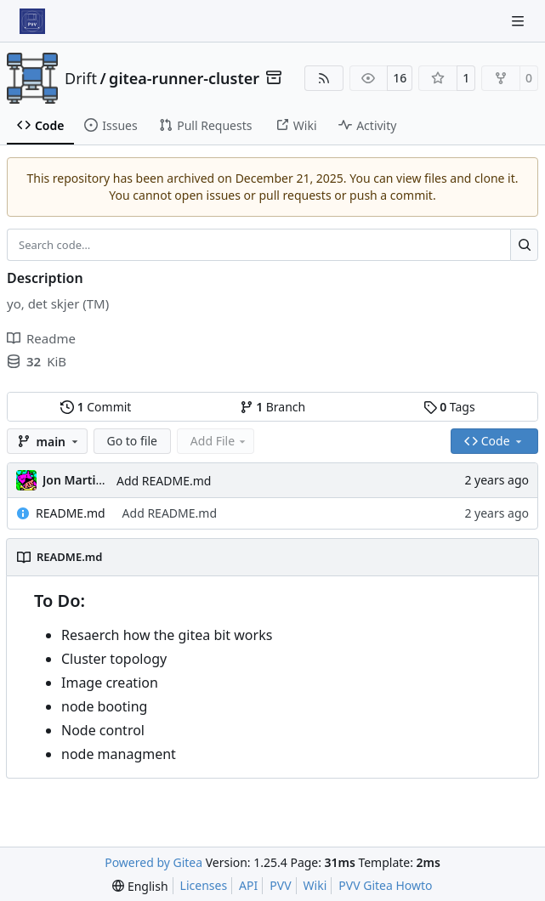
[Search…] (524, 245)
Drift (81, 78)
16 (399, 78)
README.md (70, 513)
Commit (95, 407)
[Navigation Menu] (519, 21)
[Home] (32, 21)
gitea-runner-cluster (184, 78)
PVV (280, 885)
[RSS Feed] (323, 78)
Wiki (315, 885)
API (248, 885)
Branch (273, 407)
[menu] (139, 886)
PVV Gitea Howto (385, 885)
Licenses (204, 885)
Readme (41, 338)
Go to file (132, 441)
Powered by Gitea (153, 862)
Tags (449, 407)
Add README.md (163, 481)
